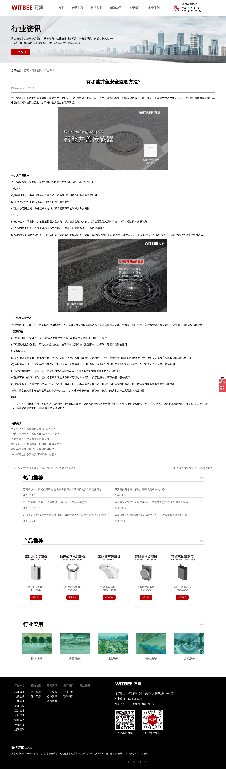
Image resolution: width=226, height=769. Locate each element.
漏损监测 (19, 720)
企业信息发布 (132, 753)
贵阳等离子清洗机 (114, 753)
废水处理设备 (17, 753)
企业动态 (52, 691)
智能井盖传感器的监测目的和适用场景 (32, 449)
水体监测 (19, 691)
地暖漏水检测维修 (48, 753)
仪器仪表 (99, 753)
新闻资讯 (115, 7)
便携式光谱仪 (86, 753)
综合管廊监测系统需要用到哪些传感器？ (33, 454)
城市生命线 (32, 753)
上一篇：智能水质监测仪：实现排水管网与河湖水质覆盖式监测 (44, 468)
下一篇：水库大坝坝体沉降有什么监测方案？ (190, 468)
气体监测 (19, 701)
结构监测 (19, 696)
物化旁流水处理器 (68, 753)
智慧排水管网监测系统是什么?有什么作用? (35, 433)
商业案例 (154, 7)
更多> (202, 478)
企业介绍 (68, 691)
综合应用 (36, 691)
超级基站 (19, 729)
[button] (201, 647)
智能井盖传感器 (106, 324)
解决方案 (96, 7)
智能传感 (19, 706)
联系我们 (68, 696)
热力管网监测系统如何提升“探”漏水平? (33, 428)
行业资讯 (49, 70)
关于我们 (134, 7)
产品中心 (77, 7)
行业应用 (36, 696)
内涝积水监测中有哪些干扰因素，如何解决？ (36, 444)
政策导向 (52, 701)
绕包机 (144, 753)
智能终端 (19, 724)
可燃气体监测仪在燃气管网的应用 (30, 439)
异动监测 (19, 715)
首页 (61, 7)
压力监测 (19, 710)
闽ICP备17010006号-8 (137, 762)
